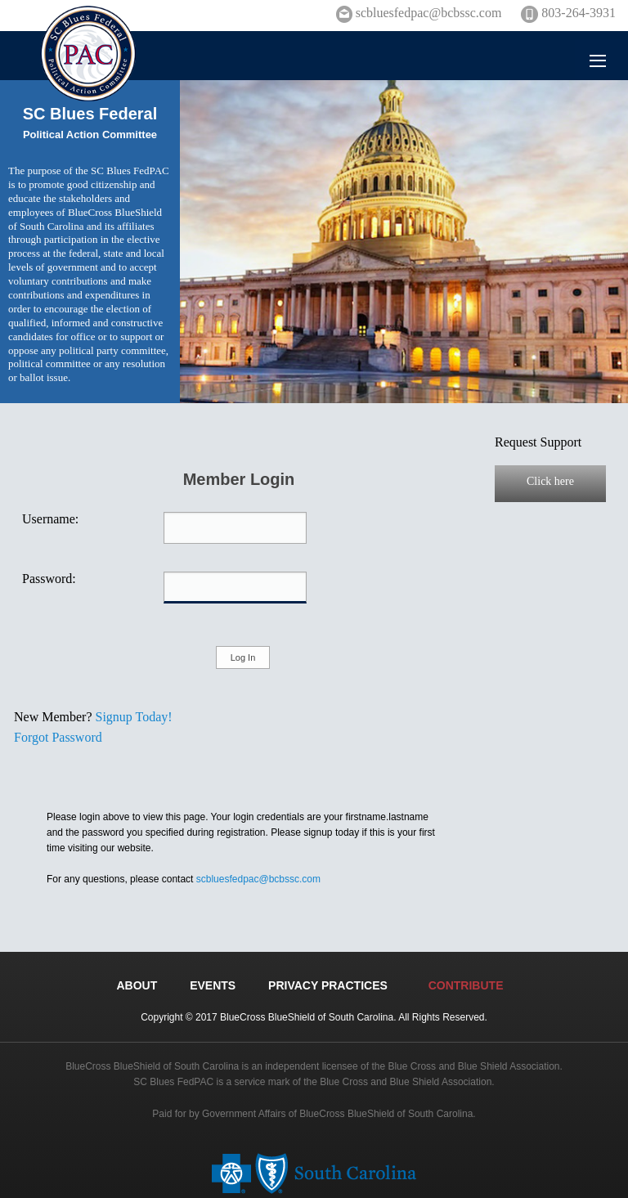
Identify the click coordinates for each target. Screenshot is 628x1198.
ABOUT (137, 985)
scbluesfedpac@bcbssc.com (258, 879)
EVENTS (213, 985)
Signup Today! (134, 717)
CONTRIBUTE (466, 985)
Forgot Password (58, 737)
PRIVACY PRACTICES (328, 985)
